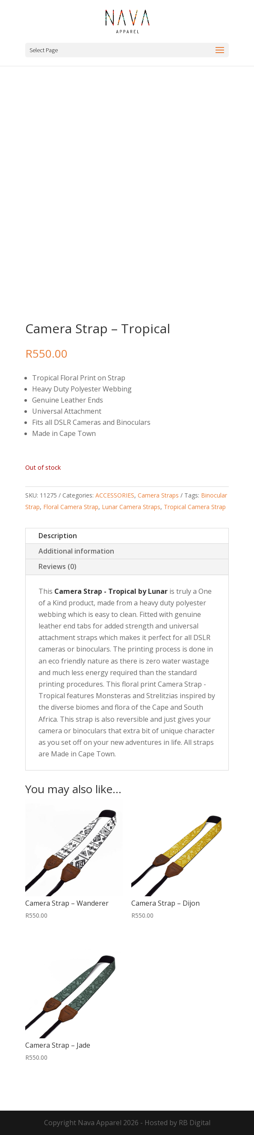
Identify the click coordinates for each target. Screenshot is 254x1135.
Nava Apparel (99, 1122)
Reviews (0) (57, 566)
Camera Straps (158, 495)
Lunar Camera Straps (131, 507)
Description (57, 535)
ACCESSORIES (114, 495)
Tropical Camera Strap (195, 507)
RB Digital (194, 1122)
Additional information (76, 551)
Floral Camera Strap (70, 507)
